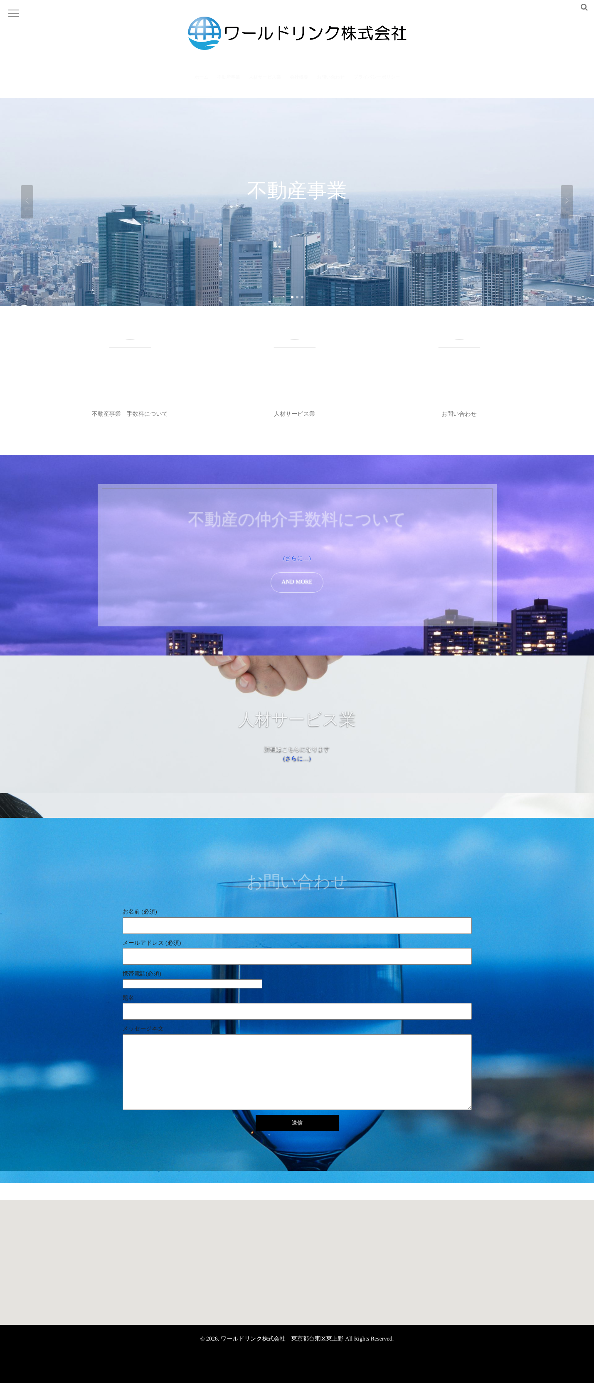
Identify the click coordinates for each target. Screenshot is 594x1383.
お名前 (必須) (140, 912)
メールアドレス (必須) (152, 943)
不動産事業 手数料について (130, 414)
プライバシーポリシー (376, 82)
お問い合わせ (331, 82)
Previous (27, 201)
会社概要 (299, 82)
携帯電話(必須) (297, 980)
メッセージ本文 (143, 1029)
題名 (128, 998)
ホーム (202, 82)
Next (567, 201)
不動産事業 (228, 82)
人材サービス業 (265, 82)
